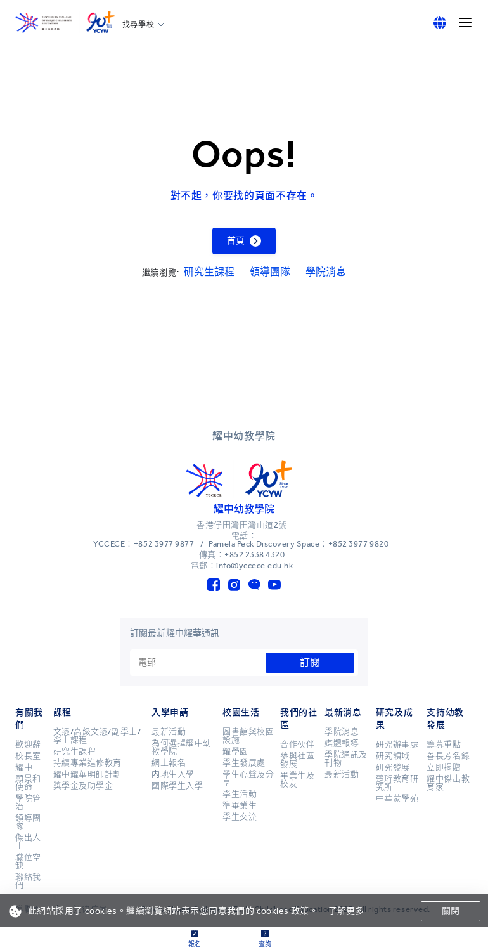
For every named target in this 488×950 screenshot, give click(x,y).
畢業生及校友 (297, 779)
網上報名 (168, 762)
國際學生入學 (177, 785)
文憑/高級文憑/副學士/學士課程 (97, 736)
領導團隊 (270, 272)
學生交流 (239, 816)
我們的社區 (298, 719)
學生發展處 (244, 762)
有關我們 (29, 719)
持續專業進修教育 (87, 762)
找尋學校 (138, 24)
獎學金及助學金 (83, 785)
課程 (62, 712)
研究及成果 (394, 719)
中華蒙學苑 (397, 798)
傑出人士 (28, 841)
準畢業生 (239, 805)
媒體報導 (341, 743)
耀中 (23, 767)
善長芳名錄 (448, 756)
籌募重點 (444, 744)
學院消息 (325, 272)
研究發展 (393, 767)
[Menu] (465, 23)
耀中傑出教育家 (448, 782)
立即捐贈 (444, 767)
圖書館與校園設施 (248, 736)
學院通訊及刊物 (346, 758)
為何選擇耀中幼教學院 (181, 747)
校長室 (28, 756)
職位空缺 (28, 861)
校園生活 (240, 712)
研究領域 (393, 756)
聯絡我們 (28, 881)
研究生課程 (209, 272)
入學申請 (169, 712)
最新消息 (342, 712)
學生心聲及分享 (248, 778)
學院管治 (28, 802)
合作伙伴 (297, 744)
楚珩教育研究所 (397, 782)
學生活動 (239, 794)
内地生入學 (173, 774)
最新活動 (168, 731)
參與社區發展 (297, 760)
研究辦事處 (397, 744)
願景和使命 (28, 782)
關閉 (450, 911)
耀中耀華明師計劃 (87, 774)
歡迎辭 (28, 744)
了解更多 (346, 911)
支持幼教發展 (445, 719)
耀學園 (235, 751)
